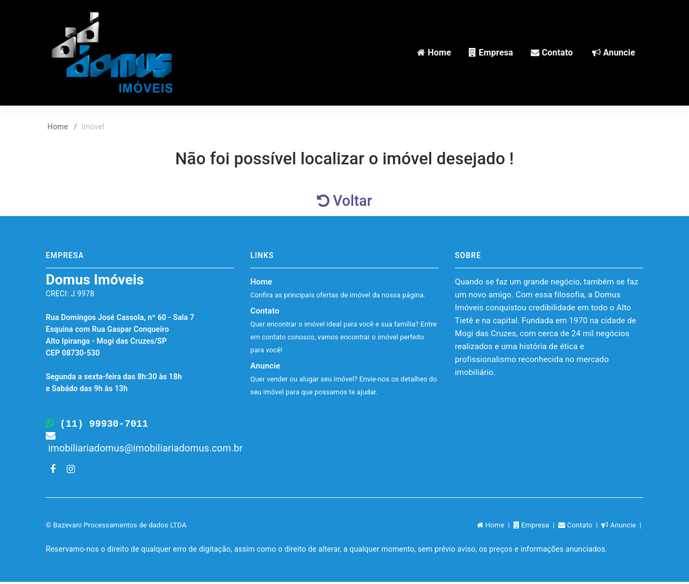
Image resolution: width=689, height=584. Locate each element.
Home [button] (434, 52)
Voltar (344, 201)
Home (57, 126)
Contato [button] (552, 52)
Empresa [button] (491, 52)
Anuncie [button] (613, 52)
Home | (495, 527)
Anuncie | (622, 527)
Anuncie (343, 378)
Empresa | (536, 527)
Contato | (579, 527)
